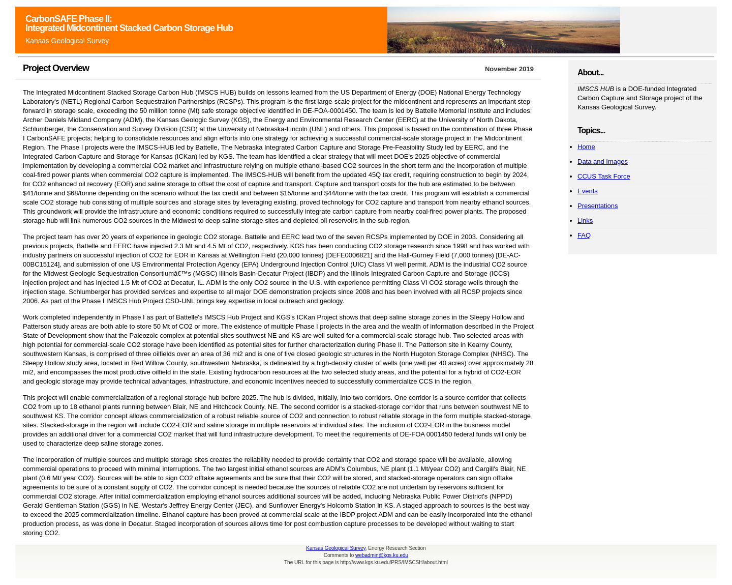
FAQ (584, 235)
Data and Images (602, 161)
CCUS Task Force (603, 176)
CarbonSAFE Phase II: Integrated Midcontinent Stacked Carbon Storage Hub (129, 23)
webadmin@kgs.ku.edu (381, 555)
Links (585, 220)
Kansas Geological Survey (67, 41)
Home (586, 147)
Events (587, 191)
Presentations (597, 206)
